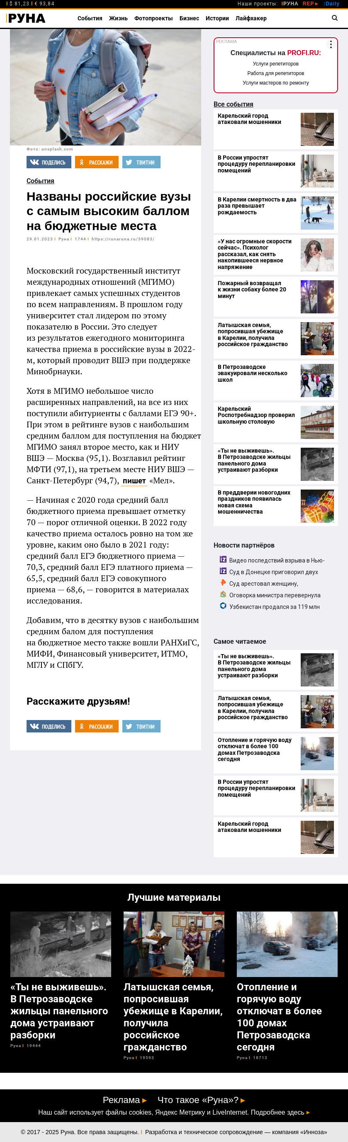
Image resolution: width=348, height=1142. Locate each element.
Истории (217, 18)
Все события (233, 104)
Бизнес (189, 18)
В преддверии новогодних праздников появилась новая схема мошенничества (254, 502)
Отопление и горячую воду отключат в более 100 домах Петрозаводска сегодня (255, 749)
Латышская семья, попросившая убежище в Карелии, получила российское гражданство (253, 334)
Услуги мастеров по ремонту (276, 83)
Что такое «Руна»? (198, 1100)
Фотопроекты (153, 18)
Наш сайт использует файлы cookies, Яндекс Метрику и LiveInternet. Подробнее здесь (171, 1112)
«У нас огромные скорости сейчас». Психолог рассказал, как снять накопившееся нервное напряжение (255, 254)
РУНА (290, 4)
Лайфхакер (251, 18)
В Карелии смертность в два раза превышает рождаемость (257, 206)
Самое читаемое (240, 641)
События (90, 18)
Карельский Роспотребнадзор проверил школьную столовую (256, 415)
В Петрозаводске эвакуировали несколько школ (252, 373)
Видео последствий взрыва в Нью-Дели (272, 564)
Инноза (314, 1132)
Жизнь (118, 18)
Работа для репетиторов (276, 73)
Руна (63, 239)
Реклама (121, 1100)
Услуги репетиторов (276, 64)
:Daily (332, 4)
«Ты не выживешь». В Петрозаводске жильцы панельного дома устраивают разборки (254, 460)
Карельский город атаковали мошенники (249, 118)
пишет (134, 480)
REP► (311, 4)
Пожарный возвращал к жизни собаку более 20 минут (252, 289)
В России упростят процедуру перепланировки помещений (256, 164)
